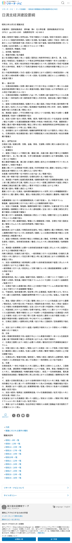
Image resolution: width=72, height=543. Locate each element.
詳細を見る (41, 533)
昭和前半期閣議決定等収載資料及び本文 (43, 9)
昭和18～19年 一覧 (13, 453)
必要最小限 (19, 539)
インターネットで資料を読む (12, 516)
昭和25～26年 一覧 (13, 467)
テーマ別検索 (21, 9)
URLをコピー (5, 415)
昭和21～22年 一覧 (13, 460)
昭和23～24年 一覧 (13, 464)
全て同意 (54, 539)
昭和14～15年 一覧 (13, 447)
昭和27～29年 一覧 (13, 470)
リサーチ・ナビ (7, 9)
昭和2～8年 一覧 (12, 440)
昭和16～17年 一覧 (13, 450)
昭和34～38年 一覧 (13, 477)
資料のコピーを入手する (11, 519)
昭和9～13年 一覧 (13, 443)
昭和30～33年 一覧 (13, 474)
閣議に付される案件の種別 (17, 430)
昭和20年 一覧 (11, 457)
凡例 (7, 427)
